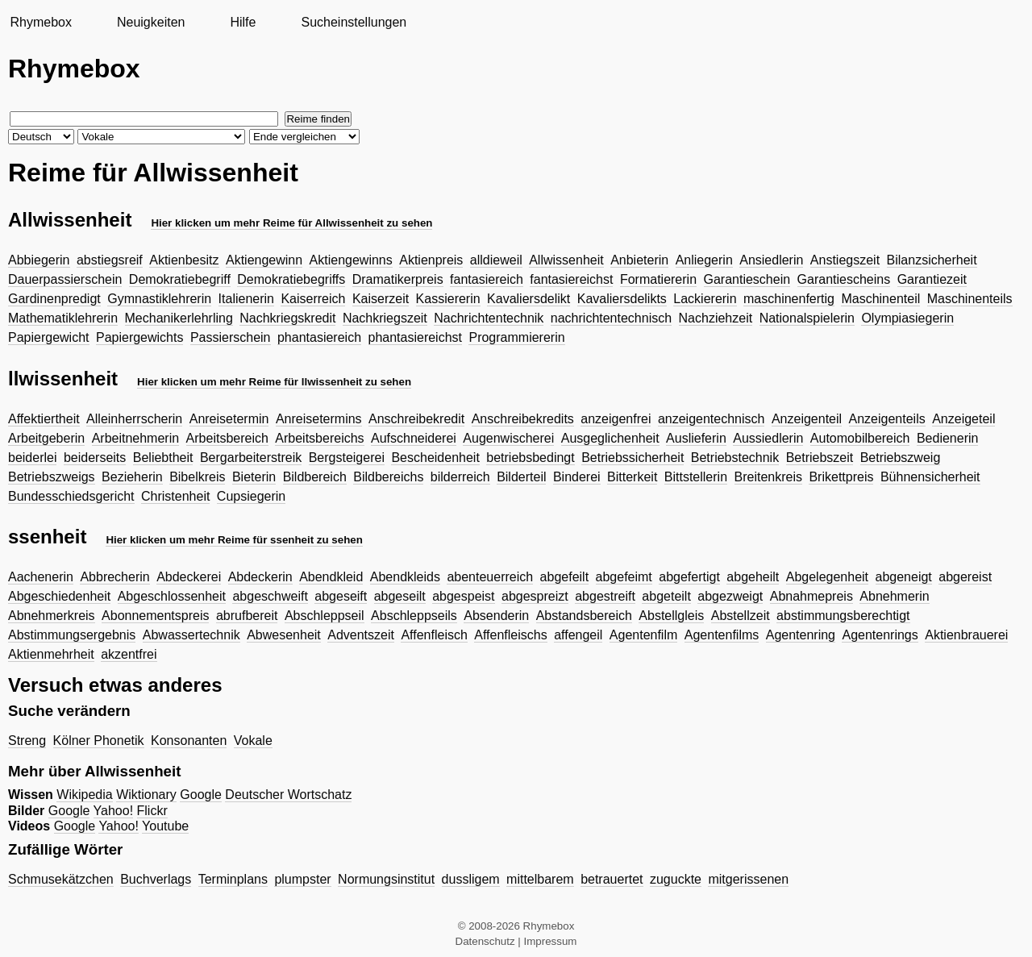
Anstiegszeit (845, 260)
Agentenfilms (722, 635)
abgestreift (605, 596)
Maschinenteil (880, 299)
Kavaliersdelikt (528, 299)
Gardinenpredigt (54, 299)
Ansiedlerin (771, 260)
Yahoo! (114, 811)
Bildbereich (315, 477)
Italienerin (246, 299)
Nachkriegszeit (385, 318)
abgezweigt (730, 596)
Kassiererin (448, 299)
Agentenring (800, 635)
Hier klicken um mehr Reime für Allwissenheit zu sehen (291, 223)
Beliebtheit (163, 457)
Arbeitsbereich (227, 438)
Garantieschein (747, 279)
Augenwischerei (508, 438)
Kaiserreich (313, 299)
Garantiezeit (932, 279)
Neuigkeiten (151, 22)
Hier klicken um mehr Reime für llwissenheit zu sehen (274, 382)
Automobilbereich (860, 438)
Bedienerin (948, 438)
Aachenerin (40, 577)
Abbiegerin (39, 260)
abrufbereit (247, 615)
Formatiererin (658, 279)
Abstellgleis (671, 615)
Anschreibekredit (416, 419)
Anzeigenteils (887, 419)
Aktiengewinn (264, 260)
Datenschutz (485, 941)
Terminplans (233, 879)
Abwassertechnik (191, 635)
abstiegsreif (110, 260)
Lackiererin (704, 299)
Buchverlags (155, 879)
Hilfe (243, 22)
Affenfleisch (434, 635)
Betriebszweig (900, 457)
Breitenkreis (768, 477)
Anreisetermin (229, 419)
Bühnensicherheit (930, 477)
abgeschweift (269, 596)
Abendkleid (331, 577)
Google (201, 794)
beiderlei (32, 457)
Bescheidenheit (435, 457)
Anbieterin (639, 260)
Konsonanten (189, 740)
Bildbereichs (388, 477)
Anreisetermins (319, 419)
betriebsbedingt (530, 457)
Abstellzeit (740, 615)
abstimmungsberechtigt (842, 615)
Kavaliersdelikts (622, 299)
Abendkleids (405, 577)
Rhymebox (40, 22)
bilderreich (460, 477)
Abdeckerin (260, 577)
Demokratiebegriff (180, 279)
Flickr (152, 811)
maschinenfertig (788, 299)
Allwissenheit (566, 260)
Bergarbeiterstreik (251, 457)
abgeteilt (666, 596)
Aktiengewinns (351, 260)
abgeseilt (400, 596)
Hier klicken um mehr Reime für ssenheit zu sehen (234, 540)
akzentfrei (128, 654)
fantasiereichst (571, 279)
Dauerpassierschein (65, 279)
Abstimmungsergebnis (71, 635)
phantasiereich (319, 337)
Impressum (550, 941)
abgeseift (340, 596)
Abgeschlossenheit (172, 596)
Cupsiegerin (251, 496)
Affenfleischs (510, 635)
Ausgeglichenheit (610, 438)
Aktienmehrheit (51, 654)
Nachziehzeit (716, 318)
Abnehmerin (894, 596)
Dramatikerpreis (397, 279)
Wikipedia (84, 794)
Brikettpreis (841, 477)
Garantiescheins (844, 279)
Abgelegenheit (827, 577)
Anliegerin (704, 260)
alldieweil (496, 260)
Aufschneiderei (413, 438)
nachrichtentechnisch (611, 318)
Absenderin (496, 615)
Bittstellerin (695, 477)
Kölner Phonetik (98, 740)
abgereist (965, 577)
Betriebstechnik (735, 457)
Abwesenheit (284, 635)
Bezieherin (132, 477)
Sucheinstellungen (353, 22)
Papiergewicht (48, 337)
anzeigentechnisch (711, 419)
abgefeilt (564, 577)
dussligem (471, 879)
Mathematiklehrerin (63, 318)
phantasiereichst (415, 337)
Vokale (253, 740)
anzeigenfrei (615, 419)
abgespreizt (534, 596)
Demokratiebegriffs (291, 279)
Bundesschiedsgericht (71, 496)
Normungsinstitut (386, 879)
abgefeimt (624, 577)
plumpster (302, 879)
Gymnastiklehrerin (159, 299)
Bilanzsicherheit (932, 260)
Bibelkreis (197, 477)
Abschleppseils (414, 615)
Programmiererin (516, 337)
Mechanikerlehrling (179, 318)
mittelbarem (540, 879)
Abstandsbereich (584, 615)
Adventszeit (360, 635)
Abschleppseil (324, 615)
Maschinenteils (970, 299)
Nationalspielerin (807, 318)
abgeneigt (904, 577)
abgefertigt (689, 577)
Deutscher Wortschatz (288, 794)
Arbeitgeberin (46, 438)
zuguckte (675, 879)
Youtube (165, 826)
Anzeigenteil (807, 419)
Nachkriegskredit (287, 318)
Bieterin (254, 477)
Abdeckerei (188, 577)
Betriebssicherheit (632, 457)
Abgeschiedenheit (59, 596)
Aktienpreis (431, 260)
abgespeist (463, 596)
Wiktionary (146, 794)
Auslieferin (696, 438)
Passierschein (230, 337)
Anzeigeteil (963, 419)
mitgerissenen (748, 879)
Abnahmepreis (811, 596)
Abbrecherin (114, 577)
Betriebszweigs (51, 477)
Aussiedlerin (768, 438)
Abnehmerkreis (51, 615)
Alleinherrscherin (134, 419)
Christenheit (175, 496)
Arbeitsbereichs (319, 438)
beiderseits (95, 457)
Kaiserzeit (380, 299)
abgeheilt (752, 577)
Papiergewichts (140, 337)
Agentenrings (880, 635)
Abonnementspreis (155, 615)
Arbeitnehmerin (136, 438)
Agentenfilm (644, 635)
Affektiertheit (44, 419)
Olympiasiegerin (907, 318)
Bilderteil (521, 477)
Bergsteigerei (347, 457)
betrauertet (611, 879)
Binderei (577, 477)
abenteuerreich (490, 577)
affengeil (578, 635)
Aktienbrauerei (966, 635)
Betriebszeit (820, 457)
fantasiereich (486, 279)
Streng (27, 740)
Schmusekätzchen (61, 879)
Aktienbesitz (183, 260)
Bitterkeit (632, 477)
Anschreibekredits (523, 419)
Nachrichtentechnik (488, 318)
